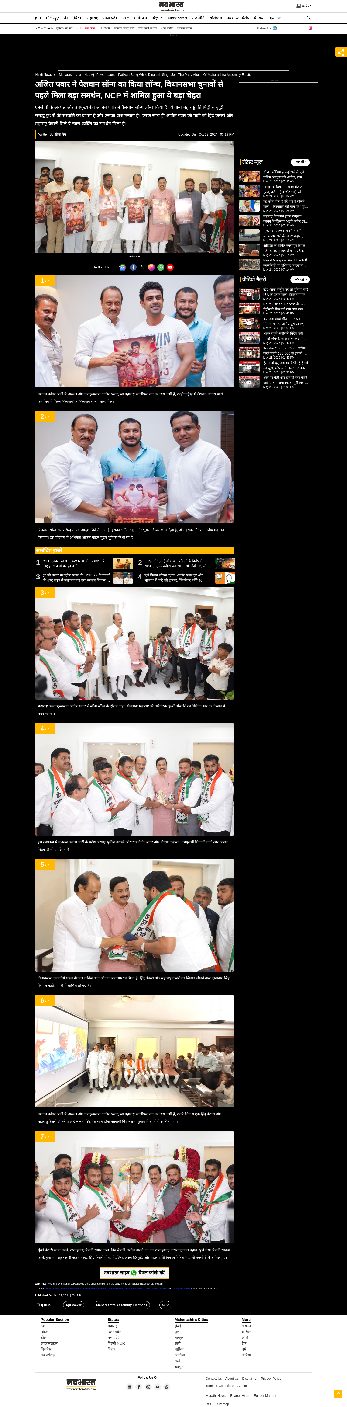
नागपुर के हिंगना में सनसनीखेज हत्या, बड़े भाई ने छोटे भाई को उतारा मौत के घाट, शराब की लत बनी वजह (284, 190)
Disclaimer (249, 1378)
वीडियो (259, 18)
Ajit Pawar (74, 1305)
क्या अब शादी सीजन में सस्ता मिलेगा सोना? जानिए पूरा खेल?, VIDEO (283, 322)
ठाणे (178, 1343)
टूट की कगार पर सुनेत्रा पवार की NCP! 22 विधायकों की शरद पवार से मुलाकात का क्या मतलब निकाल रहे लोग (76, 578)
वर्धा (177, 1361)
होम (38, 18)
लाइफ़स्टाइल (177, 18)
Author (242, 1386)
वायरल (246, 1326)
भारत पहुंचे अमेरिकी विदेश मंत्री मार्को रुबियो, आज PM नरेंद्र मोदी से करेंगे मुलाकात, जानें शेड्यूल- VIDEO (284, 336)
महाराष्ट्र (93, 18)
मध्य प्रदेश (110, 18)
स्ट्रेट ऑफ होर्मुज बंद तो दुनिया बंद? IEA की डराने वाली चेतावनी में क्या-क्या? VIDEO (286, 292)
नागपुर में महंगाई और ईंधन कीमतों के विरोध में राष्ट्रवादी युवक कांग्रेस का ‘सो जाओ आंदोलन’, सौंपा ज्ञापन (176, 564)
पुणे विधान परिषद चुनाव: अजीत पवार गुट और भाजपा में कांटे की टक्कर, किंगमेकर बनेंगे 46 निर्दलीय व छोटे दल (173, 578)
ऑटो (245, 1338)
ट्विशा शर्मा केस (64, 28)
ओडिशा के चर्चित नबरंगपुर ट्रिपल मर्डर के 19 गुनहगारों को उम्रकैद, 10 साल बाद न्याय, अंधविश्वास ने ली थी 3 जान (284, 248)
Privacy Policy (271, 1378)
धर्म (244, 1349)
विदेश (78, 18)
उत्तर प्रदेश (115, 1332)
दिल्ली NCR (116, 1343)
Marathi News (216, 1395)
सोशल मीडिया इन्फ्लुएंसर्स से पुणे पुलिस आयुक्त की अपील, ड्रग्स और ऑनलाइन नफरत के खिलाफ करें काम (285, 175)
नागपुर (179, 1338)
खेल (126, 18)
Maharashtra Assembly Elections (121, 1305)
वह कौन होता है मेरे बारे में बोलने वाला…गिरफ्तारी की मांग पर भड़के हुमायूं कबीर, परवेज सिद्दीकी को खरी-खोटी (285, 204)
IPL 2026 (104, 28)
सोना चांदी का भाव (147, 28)
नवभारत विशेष (238, 18)
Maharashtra (68, 75)
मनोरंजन (140, 18)
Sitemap (223, 1404)
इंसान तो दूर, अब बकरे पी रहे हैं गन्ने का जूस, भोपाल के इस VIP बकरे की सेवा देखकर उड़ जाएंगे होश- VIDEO (285, 366)
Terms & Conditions (220, 1386)
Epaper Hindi (239, 1395)
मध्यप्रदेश (114, 1338)
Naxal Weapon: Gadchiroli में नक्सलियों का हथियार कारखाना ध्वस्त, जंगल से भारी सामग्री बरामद (285, 263)
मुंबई (178, 1326)
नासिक (179, 1349)
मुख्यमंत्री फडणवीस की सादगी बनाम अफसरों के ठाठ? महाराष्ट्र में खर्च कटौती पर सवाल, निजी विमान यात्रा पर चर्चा (285, 234)
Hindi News (43, 75)
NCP (165, 1305)
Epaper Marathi (265, 1395)
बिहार (111, 1349)
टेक (244, 1343)
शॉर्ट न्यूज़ (52, 18)
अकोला (180, 1355)
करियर (246, 1332)
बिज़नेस (157, 18)
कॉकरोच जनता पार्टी (124, 28)
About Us (232, 1378)
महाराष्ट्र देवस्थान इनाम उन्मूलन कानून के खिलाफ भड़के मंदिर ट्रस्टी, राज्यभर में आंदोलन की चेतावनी (286, 219)
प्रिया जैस (60, 134)
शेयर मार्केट (167, 28)
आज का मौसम (184, 28)
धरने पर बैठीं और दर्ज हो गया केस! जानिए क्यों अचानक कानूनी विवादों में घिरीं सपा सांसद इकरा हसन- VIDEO (285, 380)
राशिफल (215, 18)
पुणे (177, 1332)
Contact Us (214, 1378)
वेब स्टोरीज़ (48, 1355)
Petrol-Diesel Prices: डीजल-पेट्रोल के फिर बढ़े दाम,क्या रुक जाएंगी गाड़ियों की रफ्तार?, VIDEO (284, 307)
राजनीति (198, 18)
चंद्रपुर (179, 1367)
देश (66, 18)
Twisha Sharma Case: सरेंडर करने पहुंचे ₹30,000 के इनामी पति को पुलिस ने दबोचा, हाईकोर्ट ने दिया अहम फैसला (286, 351)
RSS (209, 1404)
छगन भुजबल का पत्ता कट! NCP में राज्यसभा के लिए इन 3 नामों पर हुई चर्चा (74, 563)
